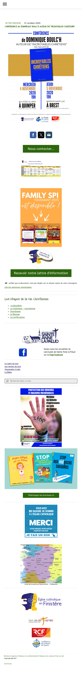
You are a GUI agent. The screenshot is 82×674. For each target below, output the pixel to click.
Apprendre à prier (12, 369)
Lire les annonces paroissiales (18, 287)
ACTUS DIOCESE (13, 23)
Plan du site (59, 656)
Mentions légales (10, 656)
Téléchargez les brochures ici (41, 495)
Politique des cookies (46, 656)
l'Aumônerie (15, 311)
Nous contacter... (41, 149)
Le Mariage (15, 314)
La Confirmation (17, 317)
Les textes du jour (13, 366)
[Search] (41, 381)
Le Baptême (16, 306)
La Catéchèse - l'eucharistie (22, 309)
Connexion (8, 664)
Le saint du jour (11, 364)
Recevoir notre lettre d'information (41, 273)
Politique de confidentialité (27, 656)
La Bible (8, 372)
